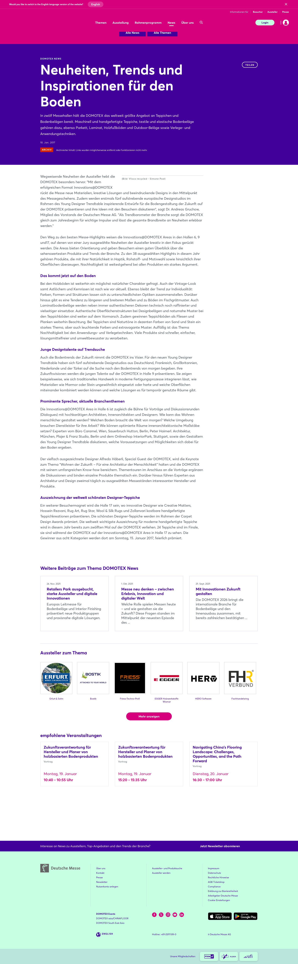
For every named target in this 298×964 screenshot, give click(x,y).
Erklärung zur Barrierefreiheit (223, 891)
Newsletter (101, 882)
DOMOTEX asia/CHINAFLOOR (112, 918)
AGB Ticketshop (216, 882)
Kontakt (100, 872)
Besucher (258, 11)
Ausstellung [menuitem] (121, 22)
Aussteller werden (161, 872)
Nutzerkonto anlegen (107, 886)
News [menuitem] (171, 22)
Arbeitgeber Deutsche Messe (223, 895)
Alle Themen (162, 33)
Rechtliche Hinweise (218, 877)
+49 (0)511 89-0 (168, 934)
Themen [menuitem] (100, 22)
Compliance (214, 886)
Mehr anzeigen (149, 744)
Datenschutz (214, 872)
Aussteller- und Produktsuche (167, 868)
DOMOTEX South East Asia (110, 923)
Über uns (100, 868)
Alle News (132, 33)
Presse (285, 11)
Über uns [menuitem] (187, 22)
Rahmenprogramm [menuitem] (148, 22)
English (95, 4)
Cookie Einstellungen (219, 900)
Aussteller (272, 11)
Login (265, 22)
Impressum (213, 868)
